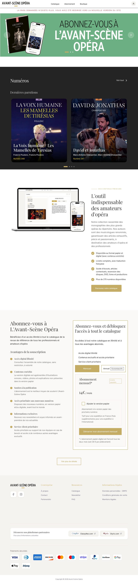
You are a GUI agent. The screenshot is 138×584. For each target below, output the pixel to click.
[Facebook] (13, 495)
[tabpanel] (69, 35)
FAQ (73, 500)
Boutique (83, 4)
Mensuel (87, 368)
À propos (44, 491)
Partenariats (46, 500)
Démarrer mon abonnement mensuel (100, 432)
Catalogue (55, 4)
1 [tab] (67, 52)
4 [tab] (74, 166)
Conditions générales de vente (114, 496)
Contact (44, 496)
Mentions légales (109, 500)
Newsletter (76, 496)
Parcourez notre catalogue (106, 288)
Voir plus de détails (69, 462)
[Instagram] (21, 495)
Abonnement (69, 4)
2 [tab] (70, 52)
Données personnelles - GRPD (114, 491)
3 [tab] (73, 52)
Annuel (113, 368)
